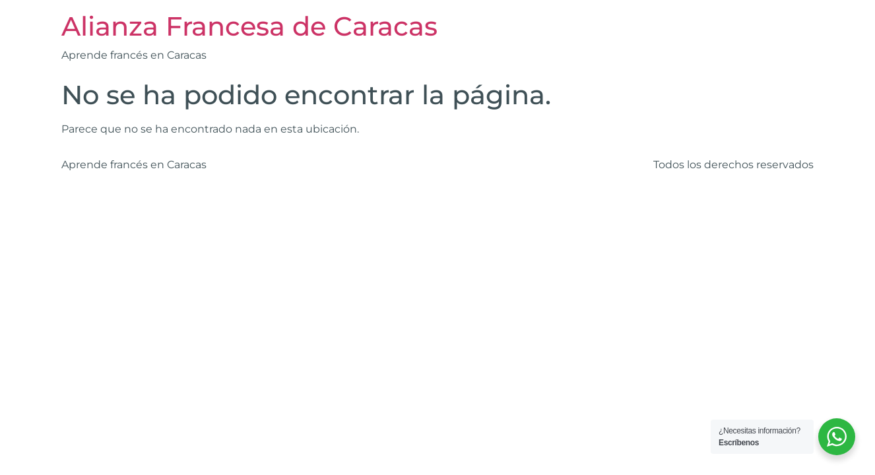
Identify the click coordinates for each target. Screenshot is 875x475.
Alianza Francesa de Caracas (249, 26)
